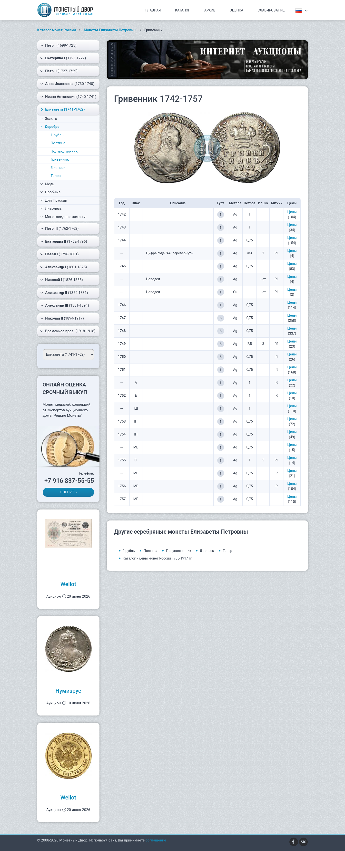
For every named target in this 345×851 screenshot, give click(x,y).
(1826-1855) (61, 279)
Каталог (182, 10)
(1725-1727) (63, 58)
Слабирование (271, 10)
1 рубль (57, 135)
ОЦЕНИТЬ (68, 492)
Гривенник (60, 159)
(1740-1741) (68, 96)
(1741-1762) (62, 109)
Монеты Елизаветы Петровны (110, 30)
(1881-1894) (64, 305)
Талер (56, 176)
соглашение (156, 840)
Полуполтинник (64, 151)
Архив (209, 10)
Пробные (50, 192)
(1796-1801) (59, 254)
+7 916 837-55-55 (69, 480)
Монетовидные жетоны (63, 217)
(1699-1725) (58, 45)
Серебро (49, 127)
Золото (48, 118)
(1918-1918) (68, 331)
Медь (47, 184)
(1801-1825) (63, 267)
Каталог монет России (56, 30)
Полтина (58, 143)
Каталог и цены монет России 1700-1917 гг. (158, 558)
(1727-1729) (59, 71)
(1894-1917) (62, 318)
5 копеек (58, 168)
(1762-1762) (59, 228)
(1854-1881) (64, 292)
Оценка (236, 10)
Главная (153, 10)
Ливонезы (51, 208)
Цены (292, 212)
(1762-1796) (63, 241)
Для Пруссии (53, 200)
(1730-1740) (67, 83)
